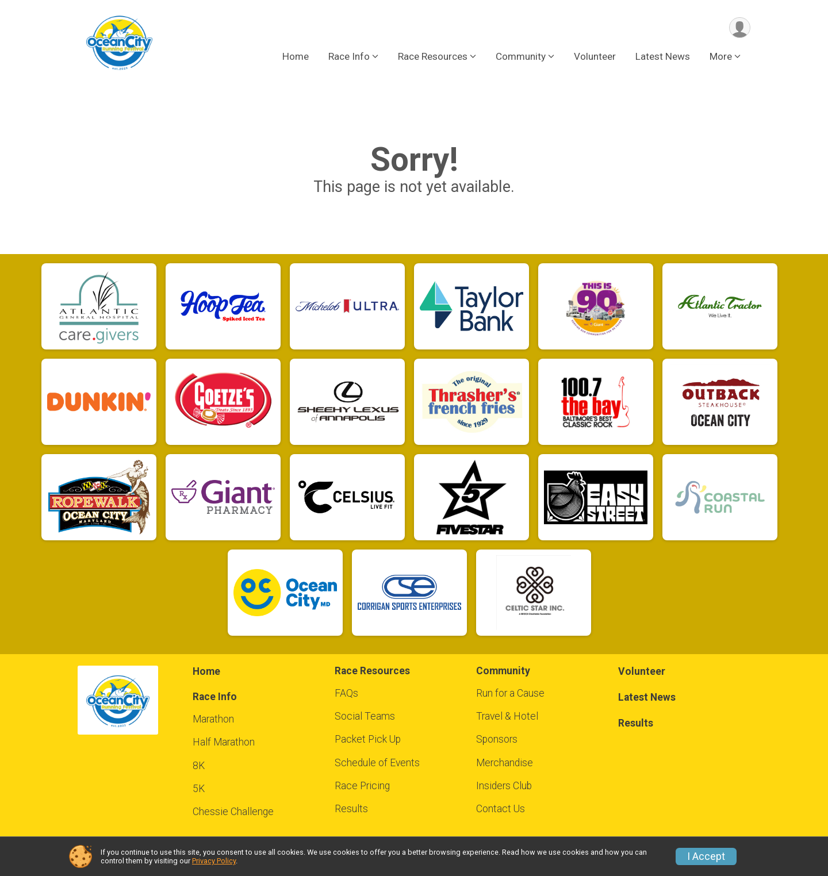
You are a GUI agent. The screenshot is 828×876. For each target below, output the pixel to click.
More (721, 57)
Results (351, 808)
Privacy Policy (214, 860)
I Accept (706, 856)
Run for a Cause (510, 693)
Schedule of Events (377, 763)
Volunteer (595, 57)
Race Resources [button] (432, 57)
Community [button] (521, 57)
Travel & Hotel (507, 716)
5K (199, 788)
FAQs (346, 693)
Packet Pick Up (368, 739)
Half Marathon (224, 742)
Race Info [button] (349, 57)
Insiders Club (504, 786)
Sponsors (497, 739)
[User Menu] (739, 28)
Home (295, 57)
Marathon (213, 719)
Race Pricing (362, 786)
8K (199, 765)
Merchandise (504, 763)
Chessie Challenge (233, 811)
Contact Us (500, 808)
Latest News (662, 57)
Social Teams (365, 716)
